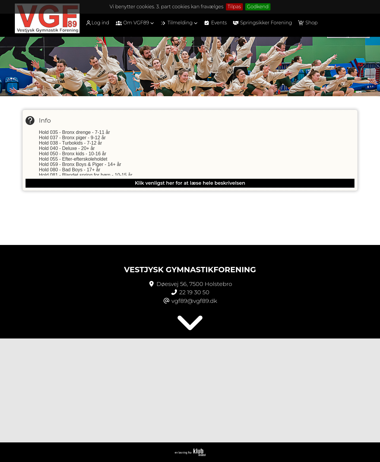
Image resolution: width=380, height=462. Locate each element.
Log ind (97, 22)
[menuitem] (99, 23)
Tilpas (234, 7)
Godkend (258, 7)
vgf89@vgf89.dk (194, 300)
